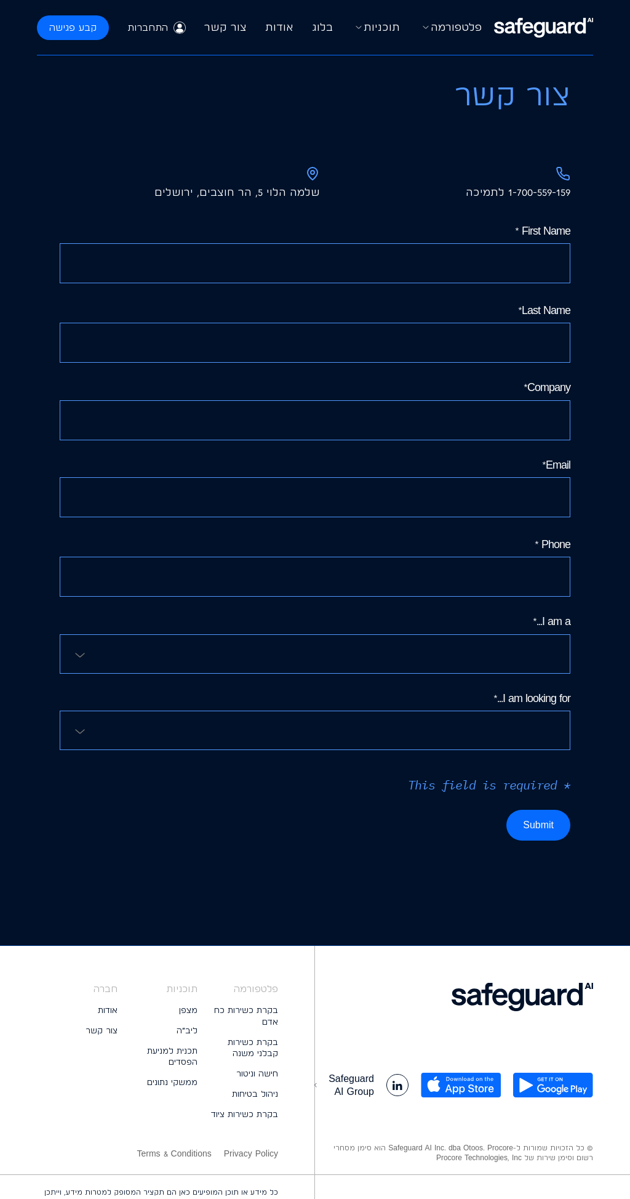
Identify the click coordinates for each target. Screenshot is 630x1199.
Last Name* (315, 333)
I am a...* (315, 644)
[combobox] (315, 654)
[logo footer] (454, 997)
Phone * (315, 567)
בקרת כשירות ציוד (244, 1114)
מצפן (188, 1010)
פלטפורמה (450, 27)
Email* (315, 487)
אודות (279, 26)
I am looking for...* (315, 721)
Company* (315, 410)
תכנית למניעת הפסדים (172, 1056)
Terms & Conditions (174, 1153)
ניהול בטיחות (255, 1094)
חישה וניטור (257, 1073)
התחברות (156, 28)
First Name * (315, 253)
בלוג (322, 26)
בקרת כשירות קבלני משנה (253, 1048)
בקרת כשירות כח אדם (246, 1016)
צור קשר (225, 26)
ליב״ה (187, 1030)
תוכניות (375, 27)
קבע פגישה (73, 27)
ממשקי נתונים (172, 1082)
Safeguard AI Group (343, 1085)
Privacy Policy (251, 1153)
